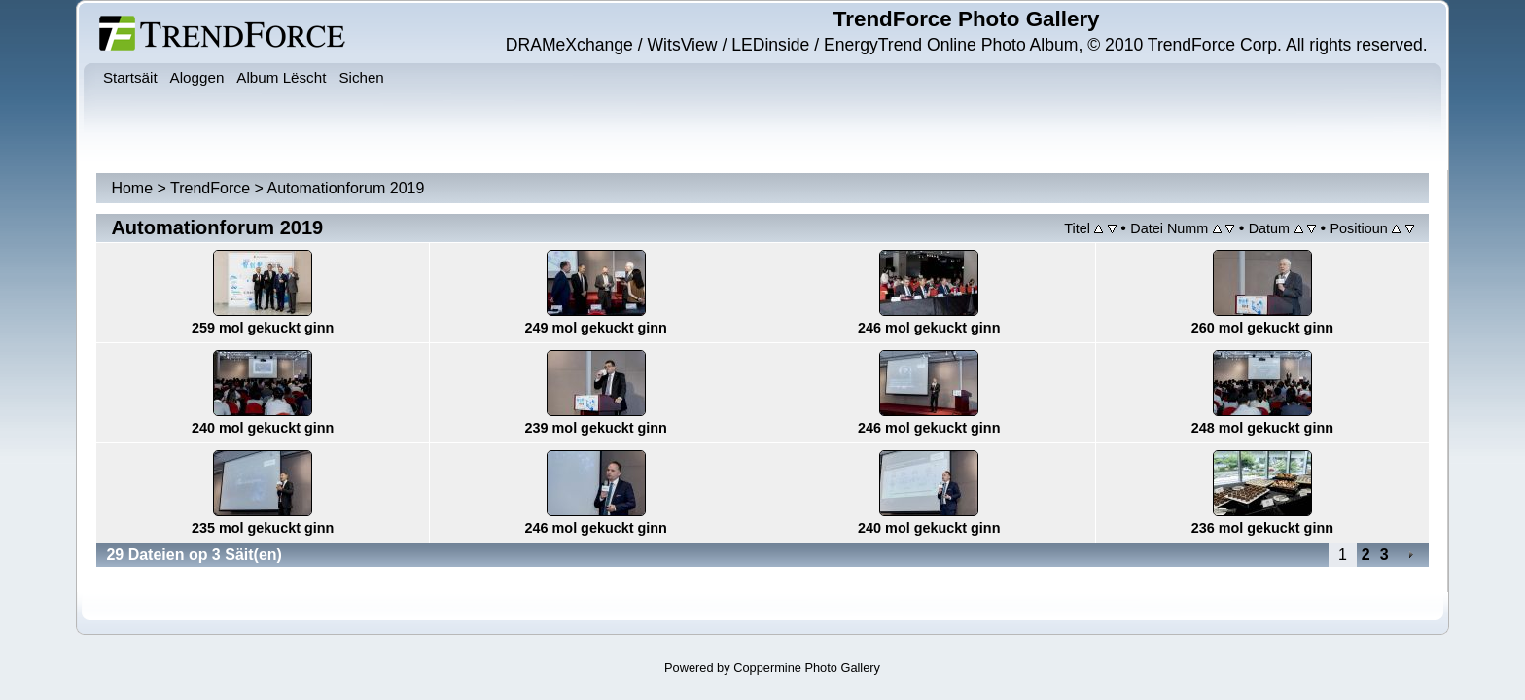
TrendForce (210, 188)
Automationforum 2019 (346, 188)
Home (132, 188)
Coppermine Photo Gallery (806, 667)
